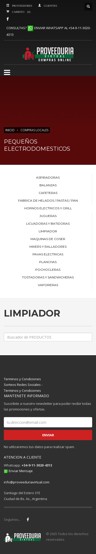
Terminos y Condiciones (22, 379)
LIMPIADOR (48, 231)
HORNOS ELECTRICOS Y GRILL (48, 208)
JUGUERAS (48, 216)
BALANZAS (48, 185)
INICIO (10, 130)
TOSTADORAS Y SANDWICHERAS (48, 277)
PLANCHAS (48, 262)
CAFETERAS (48, 193)
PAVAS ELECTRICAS (48, 254)
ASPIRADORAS (48, 177)
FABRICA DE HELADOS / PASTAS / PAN (48, 200)
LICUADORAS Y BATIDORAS (48, 223)
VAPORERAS (48, 285)
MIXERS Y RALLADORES (48, 246)
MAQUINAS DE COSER (47, 239)
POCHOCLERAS (47, 269)
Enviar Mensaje (21, 471)
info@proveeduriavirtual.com (26, 482)
